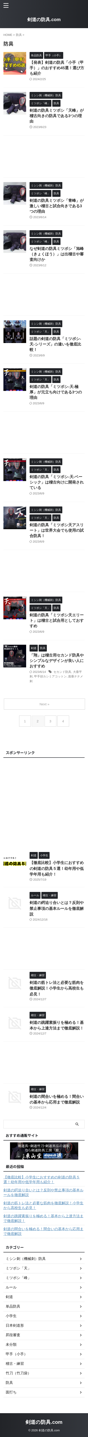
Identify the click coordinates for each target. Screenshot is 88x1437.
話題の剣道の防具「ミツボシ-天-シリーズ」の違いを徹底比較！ (55, 344)
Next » (44, 704)
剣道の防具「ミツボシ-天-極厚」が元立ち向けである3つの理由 (56, 392)
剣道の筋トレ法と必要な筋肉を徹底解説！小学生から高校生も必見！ (57, 988)
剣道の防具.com (44, 19)
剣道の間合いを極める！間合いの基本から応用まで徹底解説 (43, 1231)
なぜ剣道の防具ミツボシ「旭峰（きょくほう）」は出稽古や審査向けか (57, 254)
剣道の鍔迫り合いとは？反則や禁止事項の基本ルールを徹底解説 (57, 908)
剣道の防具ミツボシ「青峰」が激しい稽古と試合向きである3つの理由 (57, 206)
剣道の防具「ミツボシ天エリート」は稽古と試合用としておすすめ (57, 620)
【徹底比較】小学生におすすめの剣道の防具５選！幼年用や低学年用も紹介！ (57, 869)
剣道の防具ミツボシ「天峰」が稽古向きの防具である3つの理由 (57, 115)
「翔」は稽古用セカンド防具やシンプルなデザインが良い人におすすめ (57, 660)
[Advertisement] (44, 157)
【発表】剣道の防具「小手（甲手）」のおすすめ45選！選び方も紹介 (57, 68)
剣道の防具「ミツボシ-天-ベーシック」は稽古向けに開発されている (57, 482)
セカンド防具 (62, 672)
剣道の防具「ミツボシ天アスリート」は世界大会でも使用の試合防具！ (57, 530)
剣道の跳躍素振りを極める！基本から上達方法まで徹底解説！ (43, 1218)
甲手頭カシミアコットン (50, 676)
